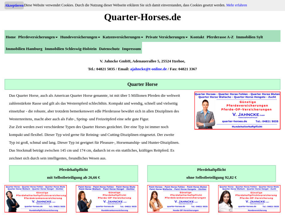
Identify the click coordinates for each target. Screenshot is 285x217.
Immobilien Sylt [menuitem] (249, 37)
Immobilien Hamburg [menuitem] (24, 48)
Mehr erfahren (236, 5)
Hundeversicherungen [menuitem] (80, 37)
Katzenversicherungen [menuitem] (123, 37)
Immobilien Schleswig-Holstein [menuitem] (71, 48)
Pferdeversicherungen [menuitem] (38, 37)
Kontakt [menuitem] (197, 37)
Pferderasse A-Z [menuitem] (220, 37)
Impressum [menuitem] (131, 48)
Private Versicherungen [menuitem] (167, 37)
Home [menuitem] (11, 37)
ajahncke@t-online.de (148, 69)
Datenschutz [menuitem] (109, 48)
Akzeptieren (14, 5)
